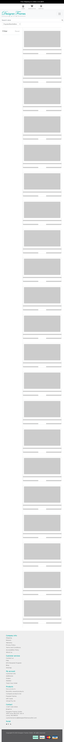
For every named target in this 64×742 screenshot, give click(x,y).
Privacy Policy (10, 645)
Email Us (9, 709)
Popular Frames (11, 696)
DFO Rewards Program (14, 663)
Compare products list (13, 694)
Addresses (9, 676)
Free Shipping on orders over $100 (32, 2)
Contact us (10, 658)
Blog (7, 665)
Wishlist (8, 681)
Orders (8, 678)
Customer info (11, 673)
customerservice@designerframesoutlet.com (21, 718)
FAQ (7, 660)
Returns (8, 640)
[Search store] (32, 20)
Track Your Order (11, 683)
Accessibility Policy (12, 650)
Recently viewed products (15, 691)
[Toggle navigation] (59, 14)
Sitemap (9, 667)
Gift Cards (9, 698)
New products (11, 689)
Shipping (9, 638)
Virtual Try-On (10, 701)
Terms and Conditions (13, 647)
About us (9, 652)
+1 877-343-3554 (12, 707)
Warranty (9, 642)
